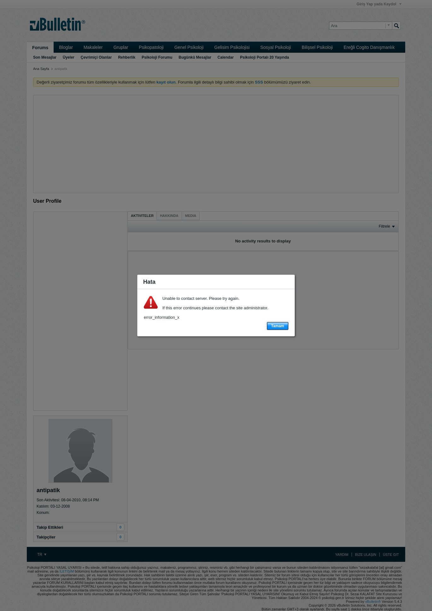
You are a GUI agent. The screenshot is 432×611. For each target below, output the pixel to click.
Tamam (277, 326)
